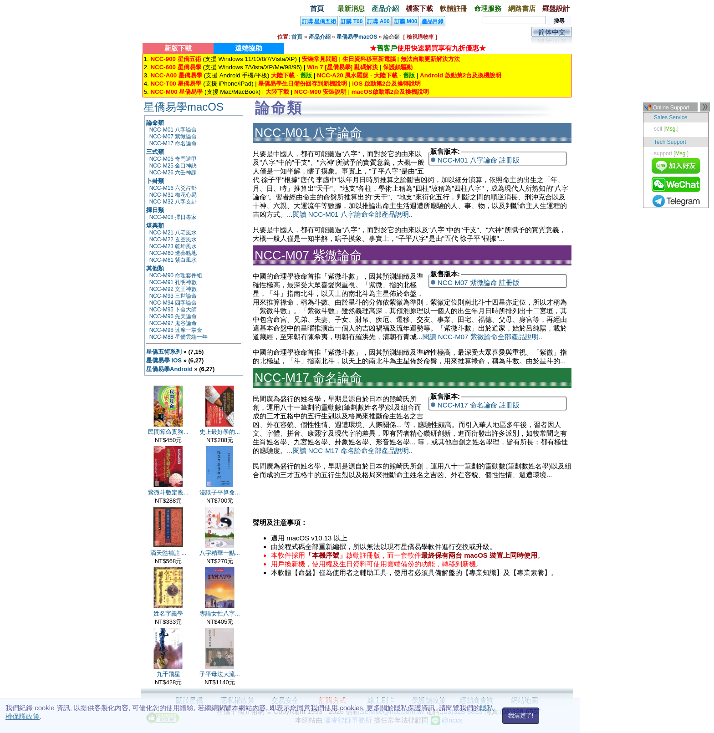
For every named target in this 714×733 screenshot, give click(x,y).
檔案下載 (419, 8)
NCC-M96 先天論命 (173, 316)
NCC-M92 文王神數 (173, 289)
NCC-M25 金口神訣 (173, 166)
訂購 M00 (406, 21)
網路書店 (522, 8)
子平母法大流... (219, 674)
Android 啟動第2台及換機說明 (460, 75)
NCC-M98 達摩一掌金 (176, 330)
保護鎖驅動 (398, 67)
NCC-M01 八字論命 (173, 130)
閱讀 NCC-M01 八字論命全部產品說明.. (353, 214)
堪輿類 (155, 225)
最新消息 (351, 8)
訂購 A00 (378, 21)
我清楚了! (521, 715)
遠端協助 (248, 48)
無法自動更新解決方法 (430, 59)
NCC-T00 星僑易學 (175, 83)
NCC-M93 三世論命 (173, 296)
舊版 (306, 75)
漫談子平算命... (219, 492)
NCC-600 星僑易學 (175, 67)
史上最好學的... (219, 431)
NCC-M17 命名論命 (173, 143)
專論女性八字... (219, 613)
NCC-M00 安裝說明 (320, 91)
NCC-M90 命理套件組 (176, 275)
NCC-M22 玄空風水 (173, 239)
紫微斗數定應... (168, 492)
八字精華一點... (219, 553)
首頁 (317, 8)
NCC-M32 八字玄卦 (173, 202)
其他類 (155, 268)
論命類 (155, 122)
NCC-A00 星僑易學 (176, 75)
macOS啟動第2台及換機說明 (390, 91)
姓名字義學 (168, 613)
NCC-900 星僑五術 (175, 59)
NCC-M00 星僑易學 (176, 91)
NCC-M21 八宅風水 (173, 232)
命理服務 (487, 8)
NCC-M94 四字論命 (173, 303)
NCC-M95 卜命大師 (173, 309)
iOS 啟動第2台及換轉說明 (386, 83)
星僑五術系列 (164, 351)
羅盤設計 (556, 8)
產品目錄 (433, 21)
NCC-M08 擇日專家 (173, 217)
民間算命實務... (168, 431)
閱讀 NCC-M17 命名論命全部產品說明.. (353, 450)
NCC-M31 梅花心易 (173, 195)
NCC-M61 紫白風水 (173, 260)
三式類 (155, 151)
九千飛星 (168, 674)
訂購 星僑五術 (319, 21)
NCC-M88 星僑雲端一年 (178, 337)
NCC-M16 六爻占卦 (173, 188)
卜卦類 (155, 181)
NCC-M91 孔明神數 (173, 282)
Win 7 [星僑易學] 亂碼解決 (342, 67)
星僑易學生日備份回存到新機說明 (302, 83)
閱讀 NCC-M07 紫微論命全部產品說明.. (482, 337)
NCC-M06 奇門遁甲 (173, 159)
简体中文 (552, 32)
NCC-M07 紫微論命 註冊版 (479, 282)
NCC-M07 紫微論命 (173, 136)
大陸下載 (283, 75)
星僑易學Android (169, 369)
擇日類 (155, 210)
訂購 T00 (351, 21)
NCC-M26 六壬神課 (173, 172)
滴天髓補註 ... (168, 553)
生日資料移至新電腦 (369, 59)
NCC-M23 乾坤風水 (173, 246)
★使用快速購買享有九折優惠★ (428, 48)
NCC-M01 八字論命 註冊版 (479, 160)
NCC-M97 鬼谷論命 (173, 323)
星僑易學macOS (357, 37)
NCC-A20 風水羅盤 (342, 75)
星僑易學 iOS (164, 360)
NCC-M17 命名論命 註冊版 (479, 405)
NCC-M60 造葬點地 (173, 253)
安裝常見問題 (319, 59)
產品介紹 (385, 8)
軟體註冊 (453, 8)
